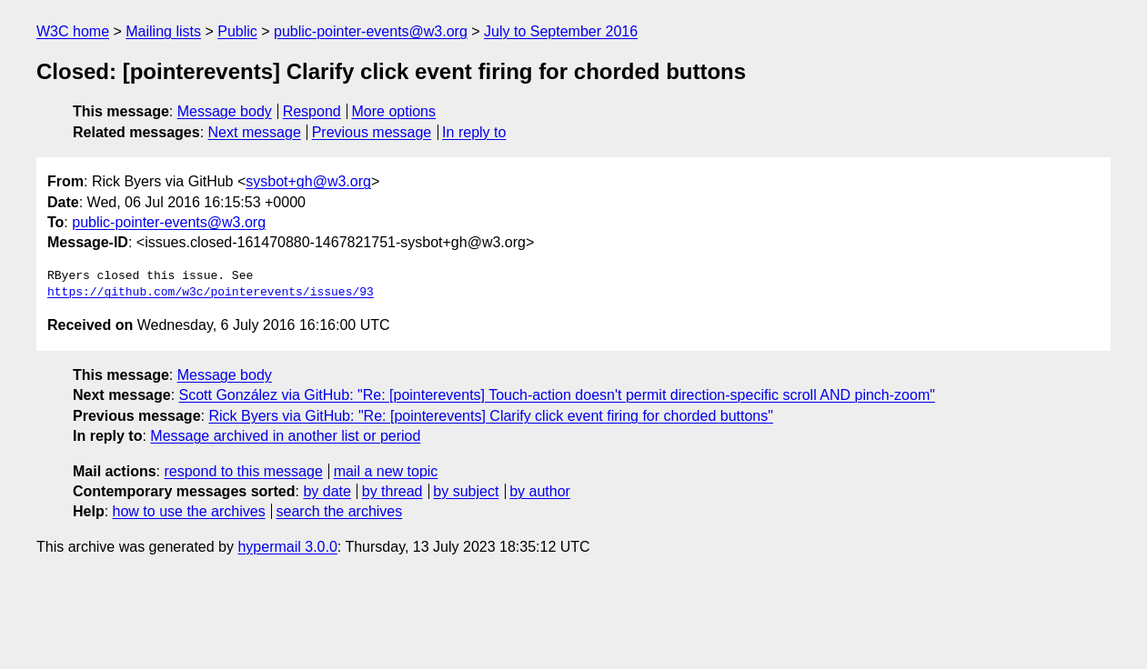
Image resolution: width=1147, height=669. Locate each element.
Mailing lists (163, 31)
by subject (465, 491)
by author (539, 491)
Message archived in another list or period (285, 436)
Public (237, 31)
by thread (392, 491)
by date (326, 491)
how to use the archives (189, 511)
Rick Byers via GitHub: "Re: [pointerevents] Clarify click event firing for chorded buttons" (490, 416)
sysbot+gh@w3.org (308, 181)
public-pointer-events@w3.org (371, 31)
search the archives (340, 511)
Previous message (372, 132)
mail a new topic (386, 471)
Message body (224, 111)
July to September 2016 (561, 31)
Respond (312, 111)
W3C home (72, 31)
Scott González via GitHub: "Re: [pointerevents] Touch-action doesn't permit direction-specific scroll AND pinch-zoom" (557, 395)
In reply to (474, 132)
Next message (254, 132)
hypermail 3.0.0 (287, 546)
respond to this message (243, 471)
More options (394, 111)
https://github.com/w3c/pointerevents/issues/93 (210, 293)
